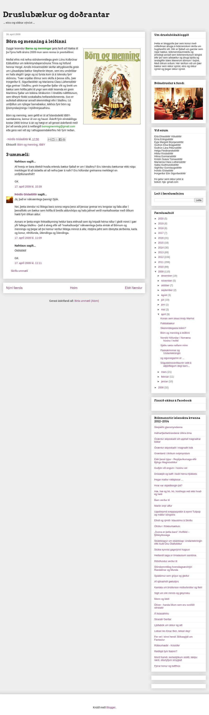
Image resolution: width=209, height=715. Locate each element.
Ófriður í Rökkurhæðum (167, 526)
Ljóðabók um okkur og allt (168, 625)
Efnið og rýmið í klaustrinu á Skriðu (173, 520)
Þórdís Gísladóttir (26, 194)
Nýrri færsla (14, 288)
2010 (161, 266)
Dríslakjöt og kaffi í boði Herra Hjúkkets (175, 473)
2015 (161, 242)
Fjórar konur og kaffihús (167, 666)
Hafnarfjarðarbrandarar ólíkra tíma (173, 433)
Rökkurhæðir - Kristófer (167, 645)
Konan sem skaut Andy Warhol (177, 318)
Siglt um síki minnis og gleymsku (172, 593)
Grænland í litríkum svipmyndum (172, 453)
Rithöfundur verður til (165, 561)
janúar (165, 381)
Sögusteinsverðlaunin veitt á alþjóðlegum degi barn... (175, 364)
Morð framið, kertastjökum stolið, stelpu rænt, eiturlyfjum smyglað (175, 659)
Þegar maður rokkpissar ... (168, 479)
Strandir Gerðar (162, 619)
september (167, 290)
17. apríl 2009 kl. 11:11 (28, 263)
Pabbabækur (167, 323)
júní (163, 304)
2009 (161, 271)
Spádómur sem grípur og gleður (171, 575)
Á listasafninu (161, 613)
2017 (161, 233)
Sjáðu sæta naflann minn (174, 345)
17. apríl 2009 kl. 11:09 (28, 237)
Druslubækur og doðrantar (56, 14)
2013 (161, 252)
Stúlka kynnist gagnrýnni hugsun (172, 549)
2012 (161, 257)
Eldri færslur (133, 288)
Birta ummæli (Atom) (86, 300)
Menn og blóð (161, 599)
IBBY (42, 144)
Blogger (110, 707)
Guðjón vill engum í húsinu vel (170, 468)
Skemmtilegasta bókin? (173, 328)
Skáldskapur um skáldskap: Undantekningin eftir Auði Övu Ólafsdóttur (178, 542)
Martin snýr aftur (163, 505)
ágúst (164, 295)
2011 (161, 262)
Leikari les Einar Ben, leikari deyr (172, 631)
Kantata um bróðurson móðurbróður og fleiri (178, 587)
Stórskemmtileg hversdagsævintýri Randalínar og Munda (173, 568)
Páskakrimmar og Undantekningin (170, 352)
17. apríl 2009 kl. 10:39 (28, 186)
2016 (161, 237)
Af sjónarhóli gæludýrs (166, 581)
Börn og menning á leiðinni (175, 332)
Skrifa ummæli (19, 270)
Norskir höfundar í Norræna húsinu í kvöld (175, 339)
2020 (161, 218)
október (165, 285)
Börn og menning (27, 144)
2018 (161, 228)
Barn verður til (162, 500)
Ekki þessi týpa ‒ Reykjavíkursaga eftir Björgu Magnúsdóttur (175, 461)
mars (164, 372)
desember (167, 275)
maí (163, 309)
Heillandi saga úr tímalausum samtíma (175, 555)
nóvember (167, 280)
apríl (164, 314)
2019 (161, 223)
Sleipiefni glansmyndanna (168, 427)
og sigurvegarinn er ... (172, 358)
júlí (163, 299)
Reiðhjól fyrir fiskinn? (165, 651)
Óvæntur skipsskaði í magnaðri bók (173, 447)
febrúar (165, 376)
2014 (161, 247)
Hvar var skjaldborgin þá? (168, 485)
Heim (74, 288)
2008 (161, 387)
